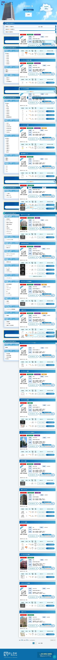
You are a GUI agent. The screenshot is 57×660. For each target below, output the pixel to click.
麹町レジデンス (24, 489)
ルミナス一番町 (24, 522)
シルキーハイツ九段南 (25, 583)
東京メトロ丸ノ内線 (36, 42)
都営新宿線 (34, 71)
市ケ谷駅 (39, 225)
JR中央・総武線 (35, 225)
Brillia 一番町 (23, 461)
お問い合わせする (50, 82)
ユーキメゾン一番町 (25, 125)
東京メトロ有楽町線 (36, 40)
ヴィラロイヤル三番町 (25, 554)
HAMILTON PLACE (25, 243)
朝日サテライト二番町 (25, 214)
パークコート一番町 (25, 371)
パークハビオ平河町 (25, 88)
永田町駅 (40, 99)
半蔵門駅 (40, 41)
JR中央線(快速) (35, 290)
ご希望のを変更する (30, 26)
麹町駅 (40, 40)
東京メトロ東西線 (35, 253)
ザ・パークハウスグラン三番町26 (27, 432)
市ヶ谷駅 (38, 71)
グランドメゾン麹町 (25, 399)
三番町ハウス (23, 611)
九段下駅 (40, 253)
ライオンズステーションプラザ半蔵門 (28, 342)
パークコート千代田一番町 (26, 60)
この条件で (29, 91)
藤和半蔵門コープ (24, 153)
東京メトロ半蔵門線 (36, 41)
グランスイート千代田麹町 (26, 281)
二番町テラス (23, 310)
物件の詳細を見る (33, 45)
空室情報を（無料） (46, 45)
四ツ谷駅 (40, 42)
